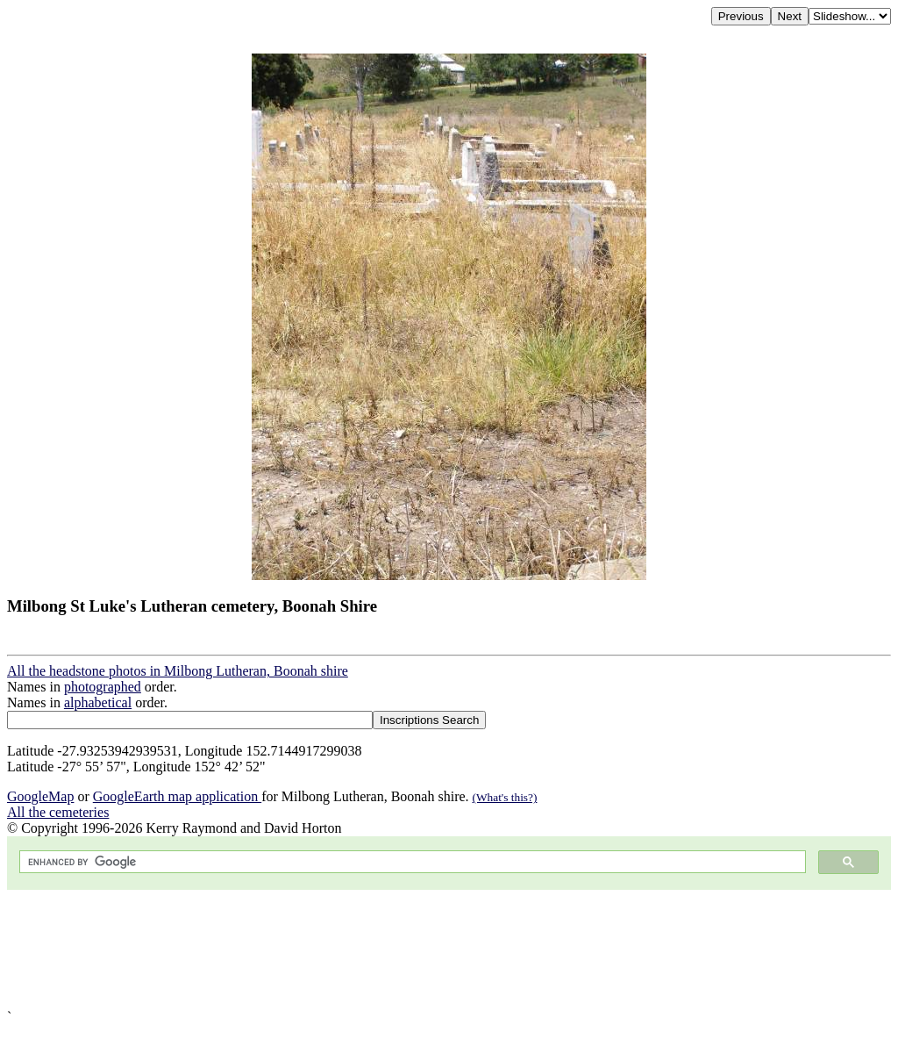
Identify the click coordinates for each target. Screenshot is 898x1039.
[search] (411, 862)
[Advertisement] (449, 949)
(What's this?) (505, 797)
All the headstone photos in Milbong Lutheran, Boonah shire (177, 670)
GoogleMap (40, 796)
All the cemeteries (58, 812)
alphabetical (98, 702)
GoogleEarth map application (177, 796)
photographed (102, 686)
